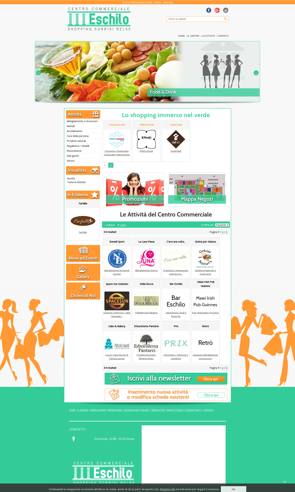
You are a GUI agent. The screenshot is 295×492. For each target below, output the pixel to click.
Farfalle (83, 232)
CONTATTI (208, 410)
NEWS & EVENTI (98, 410)
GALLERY (145, 410)
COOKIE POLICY (193, 410)
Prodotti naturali (76, 141)
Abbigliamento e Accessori (82, 121)
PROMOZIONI (115, 410)
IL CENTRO (83, 410)
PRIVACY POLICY (175, 410)
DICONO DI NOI (131, 410)
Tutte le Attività (76, 182)
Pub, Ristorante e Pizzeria (205, 312)
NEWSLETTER (158, 410)
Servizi (70, 160)
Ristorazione (74, 150)
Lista (123, 225)
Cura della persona (78, 136)
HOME (72, 410)
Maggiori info (167, 489)
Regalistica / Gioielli (78, 145)
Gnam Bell (176, 151)
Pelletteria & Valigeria (146, 312)
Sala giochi (73, 155)
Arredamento (74, 131)
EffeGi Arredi (146, 151)
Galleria (110, 225)
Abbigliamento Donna (146, 270)
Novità (71, 178)
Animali (71, 126)
